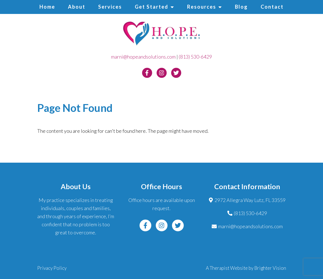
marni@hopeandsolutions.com (143, 57)
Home (47, 7)
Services (110, 7)
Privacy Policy (52, 268)
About (76, 7)
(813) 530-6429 (195, 57)
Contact (272, 7)
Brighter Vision (270, 268)
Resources (201, 7)
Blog (241, 7)
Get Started (151, 7)
